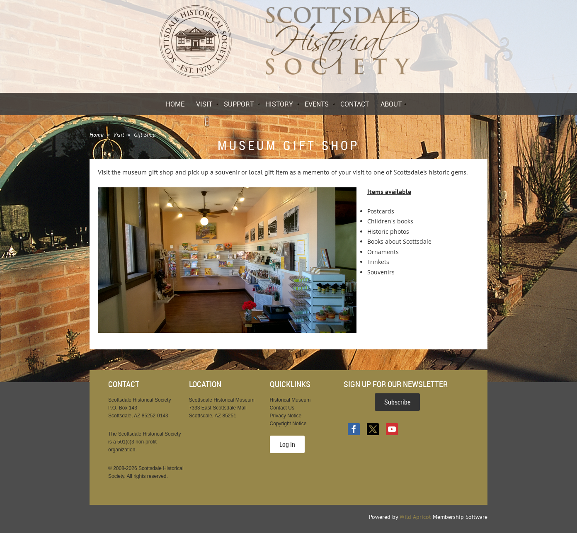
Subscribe (397, 402)
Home (96, 134)
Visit (118, 134)
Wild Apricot (415, 517)
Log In (287, 444)
